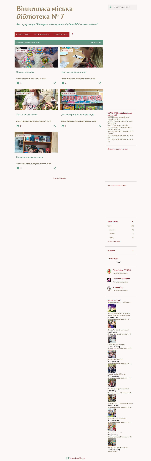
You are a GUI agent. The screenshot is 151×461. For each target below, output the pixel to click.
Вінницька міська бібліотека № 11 (119, 334)
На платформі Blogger (75, 458)
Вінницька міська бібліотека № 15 (119, 393)
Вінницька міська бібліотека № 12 (119, 349)
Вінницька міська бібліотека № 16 (119, 407)
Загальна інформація (41, 34)
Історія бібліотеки (60, 34)
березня (112, 230)
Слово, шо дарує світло (116, 345)
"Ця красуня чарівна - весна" (118, 447)
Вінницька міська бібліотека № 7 (44, 12)
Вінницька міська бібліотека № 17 (119, 422)
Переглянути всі (95, 43)
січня (111, 237)
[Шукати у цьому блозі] (125, 7)
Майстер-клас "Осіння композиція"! (120, 403)
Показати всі (112, 451)
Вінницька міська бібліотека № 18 (119, 437)
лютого (112, 234)
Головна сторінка (22, 34)
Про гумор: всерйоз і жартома (118, 389)
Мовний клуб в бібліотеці (117, 374)
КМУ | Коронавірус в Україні (118, 125)
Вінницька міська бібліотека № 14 (119, 378)
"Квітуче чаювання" (115, 433)
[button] (54, 83)
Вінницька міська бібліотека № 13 (119, 363)
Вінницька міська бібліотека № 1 (119, 319)
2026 (109, 226)
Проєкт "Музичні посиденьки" (118, 330)
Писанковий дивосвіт (115, 359)
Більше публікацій (59, 178)
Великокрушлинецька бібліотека (119, 302)
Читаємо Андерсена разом (117, 418)
